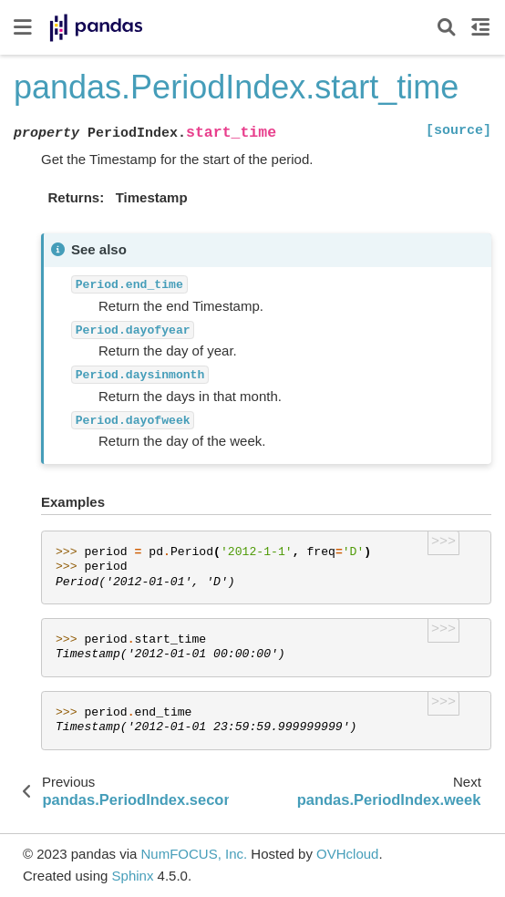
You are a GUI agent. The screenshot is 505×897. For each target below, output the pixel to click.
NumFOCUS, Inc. (193, 853)
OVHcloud (347, 853)
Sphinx (133, 875)
